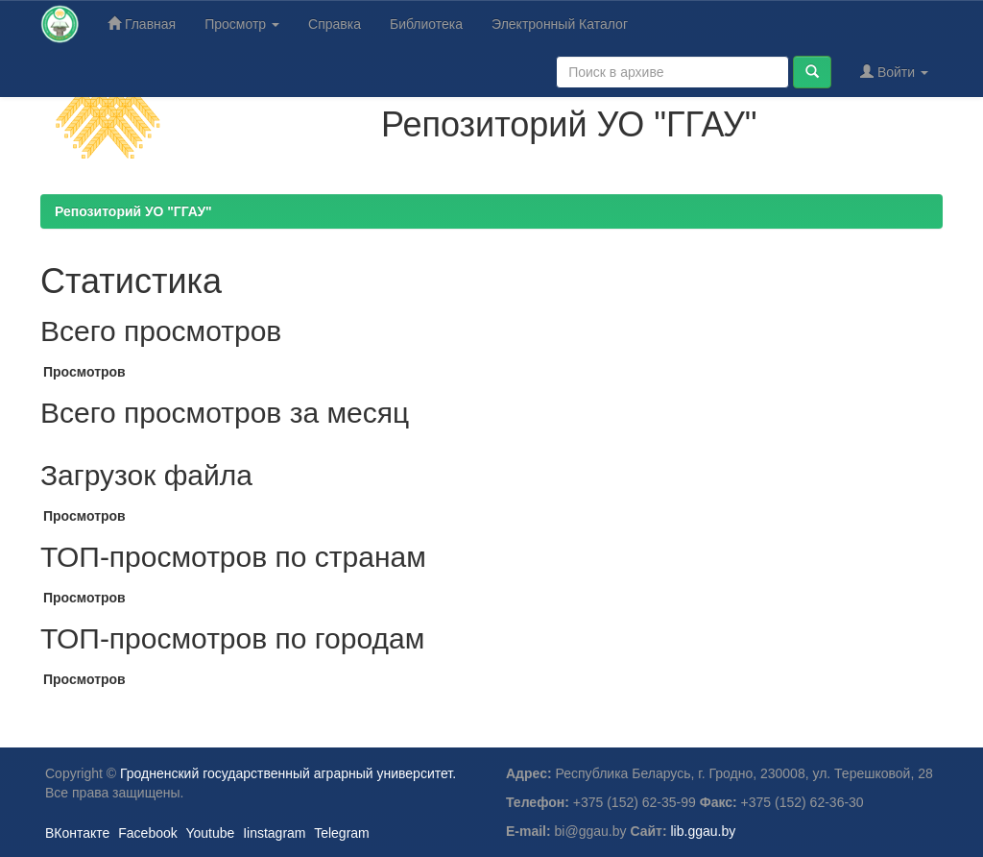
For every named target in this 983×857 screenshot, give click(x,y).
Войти (894, 71)
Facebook (147, 833)
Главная (142, 23)
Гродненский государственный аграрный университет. (288, 773)
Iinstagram (274, 833)
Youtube (209, 833)
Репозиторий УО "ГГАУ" (133, 211)
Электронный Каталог (560, 24)
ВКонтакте (77, 833)
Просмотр (241, 24)
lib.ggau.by (703, 831)
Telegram (342, 833)
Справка (334, 24)
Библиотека (426, 24)
